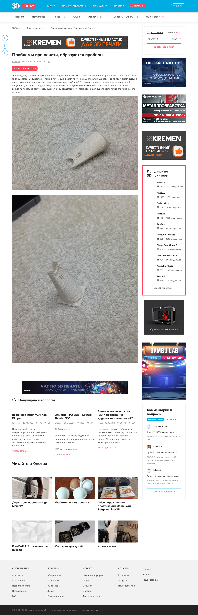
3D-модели (53, 580)
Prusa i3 (161, 276)
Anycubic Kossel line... (168, 255)
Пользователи (19, 591)
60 (49, 61)
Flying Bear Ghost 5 (167, 245)
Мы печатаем (155, 16)
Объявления (97, 16)
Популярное (38, 16)
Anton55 (16, 61)
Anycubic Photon (165, 266)
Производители (55, 596)
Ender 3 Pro (163, 203)
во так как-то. (107, 546)
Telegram (122, 580)
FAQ (14, 596)
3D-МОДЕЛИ (99, 5)
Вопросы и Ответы (126, 16)
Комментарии (155, 419)
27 (91, 423)
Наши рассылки (126, 585)
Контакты (147, 569)
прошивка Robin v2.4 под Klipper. (29, 416)
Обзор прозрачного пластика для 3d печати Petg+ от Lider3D (114, 506)
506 (133, 423)
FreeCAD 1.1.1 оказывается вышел (30, 548)
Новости (19, 16)
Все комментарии (163, 491)
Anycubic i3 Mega (166, 234)
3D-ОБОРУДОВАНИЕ (74, 5)
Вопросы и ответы (36, 28)
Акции (76, 16)
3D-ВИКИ (119, 5)
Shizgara (58, 423)
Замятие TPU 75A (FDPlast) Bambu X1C (73, 416)
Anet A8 (161, 192)
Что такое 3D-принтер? (166, 329)
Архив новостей (91, 596)
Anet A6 (161, 213)
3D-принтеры (54, 575)
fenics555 (16, 423)
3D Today (16, 28)
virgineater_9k (160, 426)
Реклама (27, 45)
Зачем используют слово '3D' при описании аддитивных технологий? (115, 415)
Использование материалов (64, 610)
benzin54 (157, 447)
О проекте (17, 575)
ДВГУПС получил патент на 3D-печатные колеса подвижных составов (162, 460)
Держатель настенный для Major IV (30, 504)
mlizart (100, 423)
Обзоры (87, 591)
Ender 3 (161, 182)
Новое (59, 16)
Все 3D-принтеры (163, 288)
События (87, 585)
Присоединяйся (164, 47)
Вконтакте (123, 575)
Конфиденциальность (92, 610)
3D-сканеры (53, 585)
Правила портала (21, 585)
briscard (157, 470)
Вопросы (171, 419)
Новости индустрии (93, 575)
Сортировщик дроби (69, 546)
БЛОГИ (51, 5)
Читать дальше (20, 451)
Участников (157, 32)
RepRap (161, 224)
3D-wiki (51, 591)
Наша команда (150, 579)
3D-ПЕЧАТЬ (136, 5)
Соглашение (18, 580)
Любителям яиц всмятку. (72, 502)
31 (49, 423)
